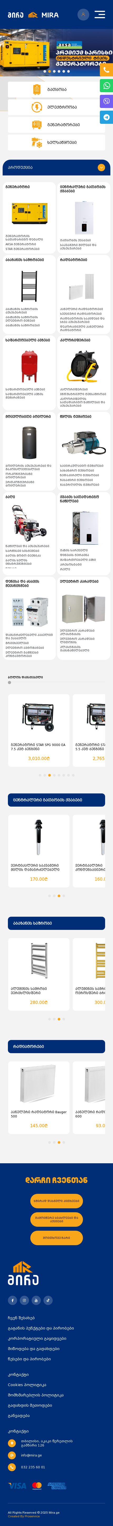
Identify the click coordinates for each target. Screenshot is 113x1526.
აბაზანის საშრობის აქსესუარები (22, 311)
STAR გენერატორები (23, 249)
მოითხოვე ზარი (56, 1237)
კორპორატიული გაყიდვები (37, 1338)
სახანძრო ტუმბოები (77, 470)
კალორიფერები (74, 389)
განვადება (19, 1416)
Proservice (32, 1516)
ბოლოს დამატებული (25, 677)
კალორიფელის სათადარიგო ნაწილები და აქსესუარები (82, 402)
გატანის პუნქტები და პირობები (41, 1328)
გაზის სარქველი (74, 550)
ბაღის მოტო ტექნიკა (23, 555)
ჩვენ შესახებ (21, 1318)
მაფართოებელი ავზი (78, 559)
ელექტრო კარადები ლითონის (77, 640)
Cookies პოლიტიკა (27, 1385)
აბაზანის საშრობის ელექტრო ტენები (22, 319)
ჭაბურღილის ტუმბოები (79, 484)
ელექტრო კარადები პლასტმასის (77, 632)
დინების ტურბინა (74, 555)
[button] (44, 71)
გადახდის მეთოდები (30, 1405)
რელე (65, 569)
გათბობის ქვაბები (75, 240)
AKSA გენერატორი (21, 244)
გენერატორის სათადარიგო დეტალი (24, 238)
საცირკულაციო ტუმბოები (82, 465)
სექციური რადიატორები (81, 313)
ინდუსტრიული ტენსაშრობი (83, 394)
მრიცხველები (17, 643)
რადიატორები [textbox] (28, 1046)
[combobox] (56, 800)
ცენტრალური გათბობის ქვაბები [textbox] (47, 800)
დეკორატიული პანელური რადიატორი (82, 328)
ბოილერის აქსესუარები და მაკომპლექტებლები (28, 467)
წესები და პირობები (29, 1359)
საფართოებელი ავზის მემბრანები (24, 396)
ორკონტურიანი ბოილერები (19, 476)
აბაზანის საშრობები (23, 325)
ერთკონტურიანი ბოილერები (20, 484)
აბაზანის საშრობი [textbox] (32, 923)
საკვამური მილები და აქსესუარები (78, 247)
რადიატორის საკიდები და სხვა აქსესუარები (82, 320)
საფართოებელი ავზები (25, 389)
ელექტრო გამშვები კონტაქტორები (22, 654)
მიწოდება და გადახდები (34, 1349)
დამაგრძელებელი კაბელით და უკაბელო (29, 637)
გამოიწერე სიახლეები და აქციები (56, 1219)
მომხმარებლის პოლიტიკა (36, 1395)
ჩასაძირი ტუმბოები (76, 480)
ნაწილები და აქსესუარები (27, 546)
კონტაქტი (18, 1374)
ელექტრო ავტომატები (25, 647)
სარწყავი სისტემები (22, 550)
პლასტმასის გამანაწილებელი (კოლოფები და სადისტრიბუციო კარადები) (83, 652)
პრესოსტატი (71, 564)
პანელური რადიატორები (81, 309)
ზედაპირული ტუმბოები (79, 475)
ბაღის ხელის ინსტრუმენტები (19, 562)
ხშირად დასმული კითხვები (56, 1201)
